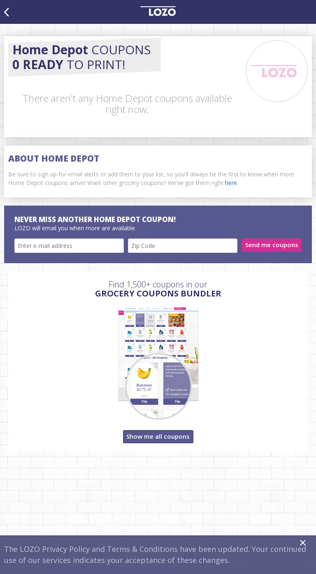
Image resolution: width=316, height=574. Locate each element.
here (231, 183)
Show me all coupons (158, 436)
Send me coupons (271, 245)
